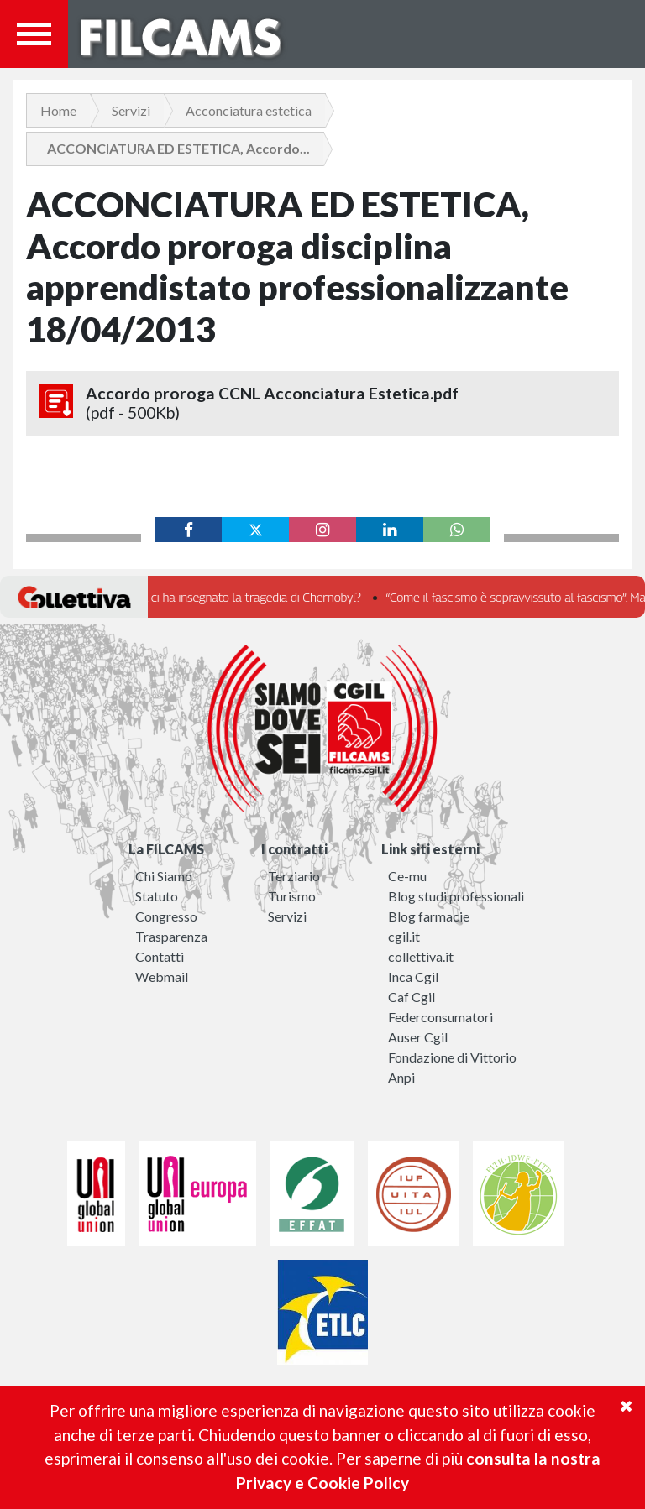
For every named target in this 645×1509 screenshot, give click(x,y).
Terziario (294, 876)
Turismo (292, 896)
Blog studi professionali (456, 896)
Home (58, 110)
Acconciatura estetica (249, 110)
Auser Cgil (418, 1037)
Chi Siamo (163, 876)
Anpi (401, 1077)
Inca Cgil (413, 976)
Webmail (161, 976)
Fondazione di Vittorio (452, 1057)
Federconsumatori (440, 1017)
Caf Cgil (411, 997)
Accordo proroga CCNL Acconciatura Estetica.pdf (322, 403)
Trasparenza (171, 936)
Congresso (166, 916)
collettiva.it (421, 956)
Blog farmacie (428, 916)
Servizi (131, 110)
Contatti (159, 956)
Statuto (156, 896)
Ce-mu (407, 876)
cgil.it (404, 936)
